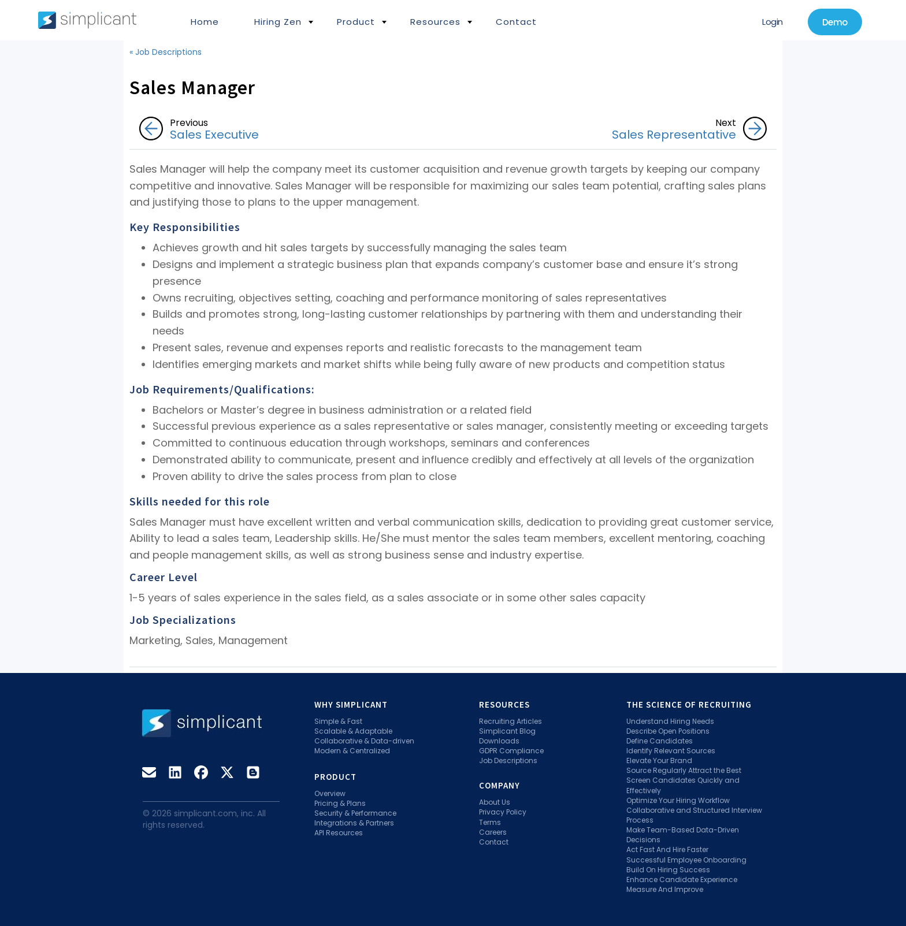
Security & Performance (355, 813)
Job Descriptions (508, 760)
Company (499, 785)
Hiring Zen (278, 22)
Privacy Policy (502, 812)
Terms (490, 822)
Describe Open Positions (668, 731)
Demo (835, 22)
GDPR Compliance (511, 751)
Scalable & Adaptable (353, 731)
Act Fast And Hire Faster (667, 849)
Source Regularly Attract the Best (683, 770)
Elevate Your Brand (659, 760)
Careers (493, 832)
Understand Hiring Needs (670, 721)
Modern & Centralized (352, 751)
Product (356, 22)
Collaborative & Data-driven (364, 741)
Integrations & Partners (354, 823)
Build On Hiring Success (668, 870)
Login (772, 22)
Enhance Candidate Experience (681, 879)
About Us (494, 802)
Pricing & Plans (340, 803)
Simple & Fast (338, 721)
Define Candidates (659, 741)
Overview (330, 793)
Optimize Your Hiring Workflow (678, 800)
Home (205, 22)
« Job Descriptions (165, 52)
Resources (435, 22)
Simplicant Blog (507, 731)
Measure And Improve (664, 889)
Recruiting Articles (510, 721)
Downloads (499, 741)
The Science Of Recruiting (689, 704)
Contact (516, 22)
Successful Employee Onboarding (686, 860)
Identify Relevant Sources (670, 751)
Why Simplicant (351, 704)
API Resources (338, 833)
